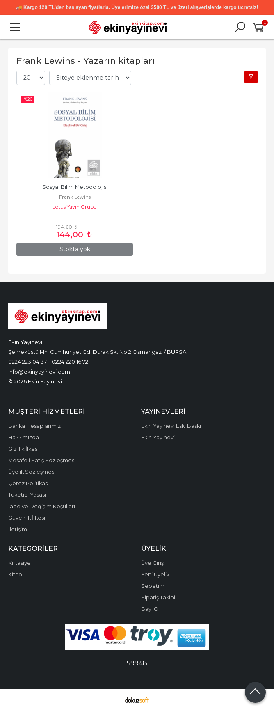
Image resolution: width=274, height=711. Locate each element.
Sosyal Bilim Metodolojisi (74, 187)
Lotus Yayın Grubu (75, 207)
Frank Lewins (75, 197)
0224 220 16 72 (70, 361)
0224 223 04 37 (27, 361)
